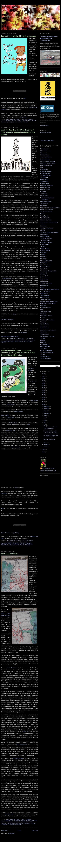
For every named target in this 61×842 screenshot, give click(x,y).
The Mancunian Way (45, 175)
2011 (43, 402)
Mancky (42, 213)
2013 (43, 397)
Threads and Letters (45, 311)
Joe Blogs (42, 246)
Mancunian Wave (44, 266)
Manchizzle (43, 342)
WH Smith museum (18, 758)
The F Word (43, 348)
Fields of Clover (15, 447)
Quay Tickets (23, 117)
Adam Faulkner (5, 415)
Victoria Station (25, 545)
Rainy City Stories (45, 346)
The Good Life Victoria (9, 554)
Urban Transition (44, 244)
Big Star (28, 542)
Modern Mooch (44, 179)
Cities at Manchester (45, 264)
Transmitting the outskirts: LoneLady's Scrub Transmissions (49, 38)
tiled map (25, 731)
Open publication (5, 532)
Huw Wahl (43, 191)
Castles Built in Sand (45, 220)
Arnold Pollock (44, 193)
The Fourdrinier (44, 149)
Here (2, 508)
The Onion (43, 322)
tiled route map (9, 814)
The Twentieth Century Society (48, 271)
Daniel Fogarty (44, 275)
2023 (43, 374)
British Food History (45, 173)
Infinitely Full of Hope (45, 201)
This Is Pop (43, 313)
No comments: (29, 119)
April (45, 425)
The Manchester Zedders (46, 352)
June (45, 420)
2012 (43, 399)
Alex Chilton (21, 542)
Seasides (27, 823)
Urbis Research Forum (46, 283)
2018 (43, 385)
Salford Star (43, 332)
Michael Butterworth (45, 151)
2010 (43, 404)
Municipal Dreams (45, 189)
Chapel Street (10, 340)
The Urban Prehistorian (46, 211)
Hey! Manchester (44, 344)
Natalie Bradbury (44, 125)
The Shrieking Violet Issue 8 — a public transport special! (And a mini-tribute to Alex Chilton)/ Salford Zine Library (18, 353)
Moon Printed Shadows (46, 315)
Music (18, 120)
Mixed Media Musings (46, 165)
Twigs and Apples (44, 295)
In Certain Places (44, 159)
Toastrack (42, 224)
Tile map (33, 823)
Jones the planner (45, 236)
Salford (23, 120)
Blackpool (4, 543)
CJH (41, 167)
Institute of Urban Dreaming (47, 161)
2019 (43, 383)
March (45, 442)
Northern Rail (11, 823)
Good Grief (4, 493)
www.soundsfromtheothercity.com (9, 336)
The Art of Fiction (44, 155)
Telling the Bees (44, 334)
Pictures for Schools (45, 132)
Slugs (41, 309)
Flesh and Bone (44, 297)
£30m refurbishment (21, 744)
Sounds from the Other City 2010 (16, 341)
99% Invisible (43, 205)
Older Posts (35, 830)
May (45, 422)
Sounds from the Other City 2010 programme (18, 36)
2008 (43, 452)
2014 (43, 395)
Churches (18, 340)
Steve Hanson (44, 279)
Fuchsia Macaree (44, 277)
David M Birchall (44, 328)
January (46, 446)
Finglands (29, 543)
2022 (43, 376)
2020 (43, 381)
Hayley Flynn (43, 262)
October (46, 411)
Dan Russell (33, 381)
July (45, 418)
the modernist (43, 269)
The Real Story (44, 203)
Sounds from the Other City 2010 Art (17, 122)
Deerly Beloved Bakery (46, 260)
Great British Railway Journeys (10, 821)
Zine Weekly (43, 273)
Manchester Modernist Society (48, 330)
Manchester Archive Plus (46, 209)
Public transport (14, 544)
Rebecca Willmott (18, 411)
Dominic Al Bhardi (11, 120)
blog (14, 314)
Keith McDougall (44, 183)
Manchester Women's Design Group (49, 289)
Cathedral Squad (44, 326)
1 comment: (28, 819)
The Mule (42, 338)
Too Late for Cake (45, 240)
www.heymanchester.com (7, 319)
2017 (43, 388)
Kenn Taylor (43, 252)
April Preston (34, 400)
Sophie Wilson (13, 422)
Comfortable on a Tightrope (47, 336)
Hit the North (43, 226)
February (46, 444)
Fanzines (22, 543)
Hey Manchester (26, 340)
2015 (43, 392)
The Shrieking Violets (45, 358)
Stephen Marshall (44, 356)
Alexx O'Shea (11, 417)
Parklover (42, 317)
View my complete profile (48, 470)
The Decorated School (46, 238)
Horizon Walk (43, 153)
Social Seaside (44, 234)
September (47, 413)
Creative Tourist (44, 324)
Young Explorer (44, 216)
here (25, 98)
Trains (13, 545)
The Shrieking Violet (30, 7)
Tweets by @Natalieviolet (46, 140)
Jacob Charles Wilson (46, 157)
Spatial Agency (44, 181)
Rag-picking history (45, 218)
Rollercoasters (25, 544)
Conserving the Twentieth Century (49, 222)
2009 (43, 449)
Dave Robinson (11, 404)
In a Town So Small (45, 291)
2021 (43, 378)
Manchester (4, 544)
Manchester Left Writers (46, 185)
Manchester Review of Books (47, 163)
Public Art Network (45, 250)
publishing (16, 532)
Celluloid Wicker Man (45, 171)
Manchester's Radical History (47, 303)
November (46, 408)
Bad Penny (43, 258)
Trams (18, 545)
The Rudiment (44, 177)
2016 (43, 390)
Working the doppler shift (46, 228)
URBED (42, 287)
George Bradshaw (31, 820)
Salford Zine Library (45, 299)
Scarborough (20, 823)
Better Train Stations (12, 820)
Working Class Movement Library (49, 301)
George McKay (44, 195)
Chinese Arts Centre (45, 307)
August (46, 415)
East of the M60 (44, 285)
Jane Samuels (44, 281)
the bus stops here (45, 187)
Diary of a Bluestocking (46, 350)
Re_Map (42, 230)
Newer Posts (4, 830)
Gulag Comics (44, 293)
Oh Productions (7, 278)
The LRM (42, 354)
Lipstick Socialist (44, 248)
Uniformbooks (44, 169)
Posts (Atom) (11, 833)
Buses (9, 543)
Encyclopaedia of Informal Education (49, 207)
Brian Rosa (43, 256)
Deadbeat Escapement (46, 242)
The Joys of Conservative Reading (49, 232)
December (46, 406)
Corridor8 (42, 254)
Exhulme (42, 340)
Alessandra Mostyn (11, 542)
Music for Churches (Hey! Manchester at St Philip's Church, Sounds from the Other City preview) (18, 132)
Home (19, 830)
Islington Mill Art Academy (47, 320)
